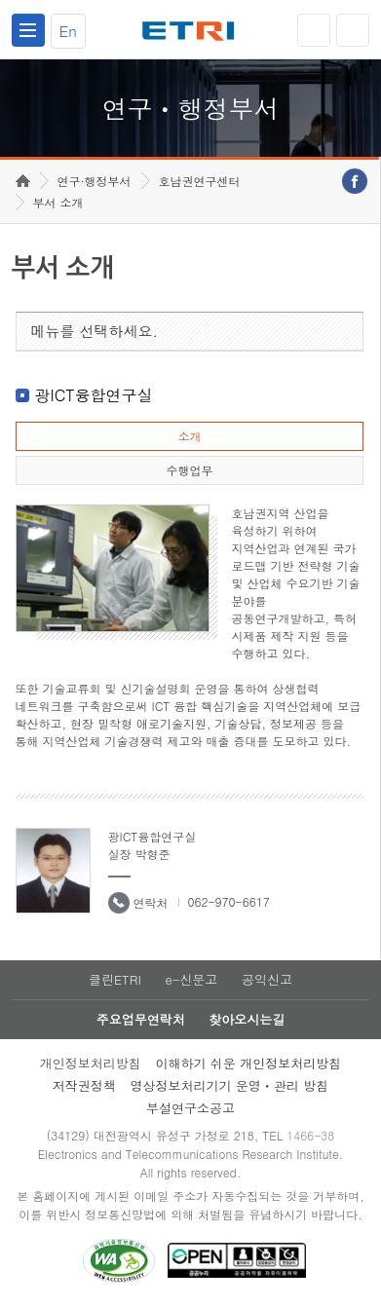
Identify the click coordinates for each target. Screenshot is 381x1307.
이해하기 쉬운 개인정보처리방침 (249, 1063)
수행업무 (189, 470)
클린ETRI (115, 979)
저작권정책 (84, 1085)
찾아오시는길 (247, 1019)
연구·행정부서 (94, 180)
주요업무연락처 (140, 1019)
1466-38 (310, 1135)
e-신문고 (191, 979)
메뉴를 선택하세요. (95, 330)
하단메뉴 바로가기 (0, 0)
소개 (189, 436)
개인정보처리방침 (90, 1063)
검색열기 (352, 30)
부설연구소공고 (190, 1108)
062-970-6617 (229, 901)
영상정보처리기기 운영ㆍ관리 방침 (230, 1085)
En (68, 30)
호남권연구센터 (200, 180)
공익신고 (267, 979)
